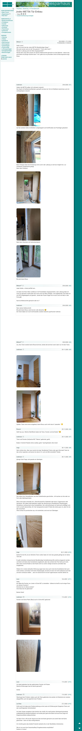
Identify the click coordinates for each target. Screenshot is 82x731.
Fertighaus (4, 22)
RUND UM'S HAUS (6, 57)
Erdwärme (4, 40)
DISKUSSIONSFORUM (7, 10)
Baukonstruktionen (7, 20)
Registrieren (5, 14)
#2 (70, 285)
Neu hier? (4, 15)
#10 (70, 552)
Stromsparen (5, 44)
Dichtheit (4, 27)
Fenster (3, 24)
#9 (70, 457)
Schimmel (4, 30)
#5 (70, 349)
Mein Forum (5, 12)
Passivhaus (5, 29)
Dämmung (4, 25)
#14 (70, 694)
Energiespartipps (6, 50)
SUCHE (4, 59)
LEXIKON (3, 55)
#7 (70, 437)
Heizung (4, 37)
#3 (70, 305)
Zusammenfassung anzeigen (24, 15)
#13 (70, 682)
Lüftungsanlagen (6, 49)
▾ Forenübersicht (34, 8)
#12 (70, 597)
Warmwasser (5, 42)
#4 (70, 342)
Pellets (3, 39)
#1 (70, 85)
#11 (70, 579)
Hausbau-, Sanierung (22, 8)
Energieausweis (6, 32)
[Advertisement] (44, 28)
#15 (70, 703)
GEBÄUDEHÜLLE (6, 19)
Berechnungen (5, 52)
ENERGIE (3, 35)
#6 (70, 429)
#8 (70, 447)
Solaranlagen (5, 45)
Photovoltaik (5, 47)
